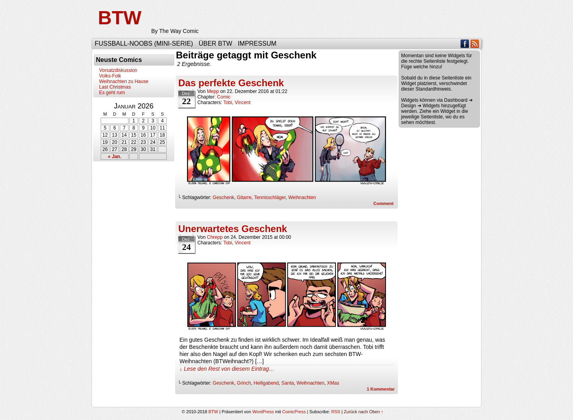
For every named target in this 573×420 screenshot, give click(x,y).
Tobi (227, 102)
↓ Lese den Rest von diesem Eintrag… (227, 369)
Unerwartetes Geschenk (232, 228)
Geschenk (223, 197)
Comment (383, 203)
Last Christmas (115, 87)
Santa (287, 383)
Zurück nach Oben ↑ (363, 411)
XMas (333, 383)
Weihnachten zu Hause (123, 81)
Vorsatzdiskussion (118, 70)
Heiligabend (266, 383)
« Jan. (114, 156)
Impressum (257, 43)
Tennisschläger (269, 197)
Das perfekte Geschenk (231, 82)
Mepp (213, 91)
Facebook (465, 43)
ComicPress (294, 411)
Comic (223, 97)
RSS (475, 43)
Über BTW (215, 43)
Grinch (244, 383)
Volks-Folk (110, 76)
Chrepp (214, 237)
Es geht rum (112, 92)
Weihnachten (302, 197)
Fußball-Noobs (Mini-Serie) (144, 43)
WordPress (263, 411)
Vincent (243, 102)
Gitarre (244, 197)
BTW (119, 17)
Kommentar (381, 389)
